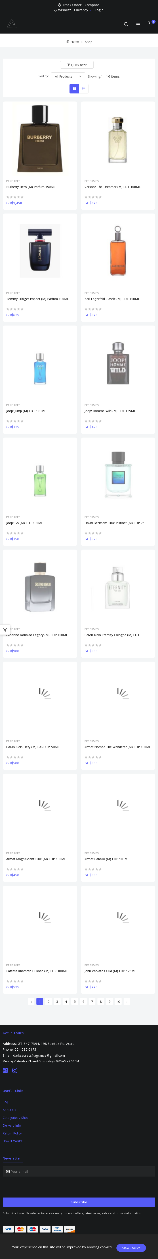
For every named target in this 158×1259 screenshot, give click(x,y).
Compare (92, 4)
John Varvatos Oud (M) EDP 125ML (110, 971)
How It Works (12, 1141)
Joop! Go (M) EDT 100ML (24, 523)
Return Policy (12, 1133)
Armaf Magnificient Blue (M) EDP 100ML (36, 859)
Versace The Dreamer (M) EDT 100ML (112, 187)
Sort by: (43, 76)
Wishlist (63, 10)
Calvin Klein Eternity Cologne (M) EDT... (112, 635)
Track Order (70, 4)
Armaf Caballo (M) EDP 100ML (106, 859)
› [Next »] (127, 1001)
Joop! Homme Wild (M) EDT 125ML (110, 411)
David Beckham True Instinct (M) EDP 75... (115, 523)
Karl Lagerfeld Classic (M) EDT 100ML (112, 299)
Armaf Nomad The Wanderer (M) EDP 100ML (117, 747)
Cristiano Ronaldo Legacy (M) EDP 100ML (37, 635)
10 (118, 1001)
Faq (5, 1102)
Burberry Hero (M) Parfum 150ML (30, 187)
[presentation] (37, 1187)
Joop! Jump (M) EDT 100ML (26, 411)
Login (99, 10)
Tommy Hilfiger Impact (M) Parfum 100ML (37, 299)
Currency (83, 10)
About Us (9, 1110)
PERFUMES (13, 181)
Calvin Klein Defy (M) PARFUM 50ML (32, 747)
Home (75, 42)
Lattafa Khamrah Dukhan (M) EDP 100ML (36, 971)
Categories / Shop (16, 1117)
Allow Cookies (131, 1248)
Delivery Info (12, 1125)
